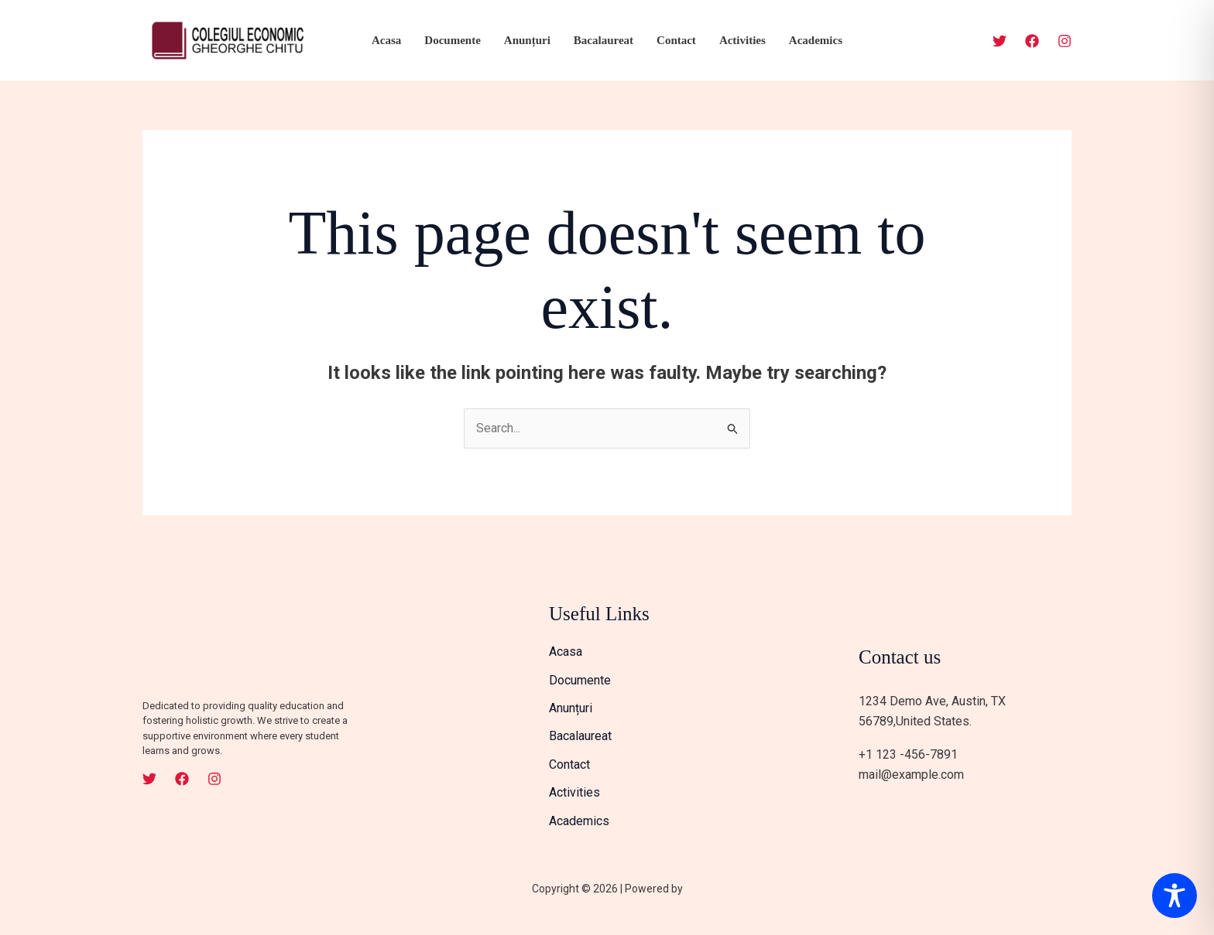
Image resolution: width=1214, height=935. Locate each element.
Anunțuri (527, 40)
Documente (452, 40)
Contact (676, 40)
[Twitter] (1000, 41)
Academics (815, 40)
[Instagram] (1065, 41)
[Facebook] (1032, 41)
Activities (742, 40)
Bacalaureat (603, 40)
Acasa (386, 40)
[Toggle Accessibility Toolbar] (1175, 896)
